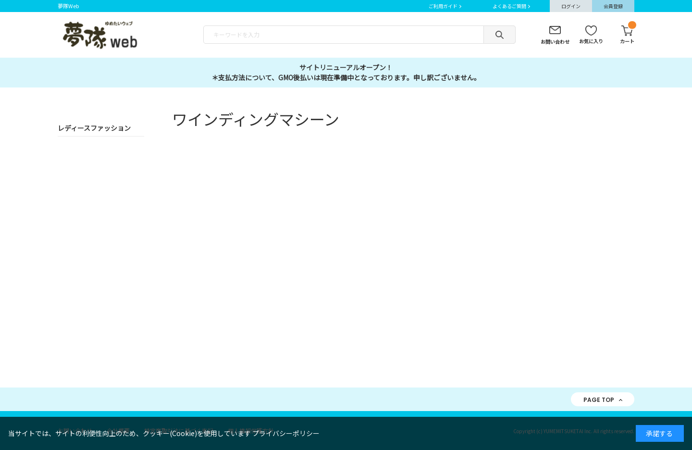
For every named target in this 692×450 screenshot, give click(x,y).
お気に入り (591, 41)
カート (627, 35)
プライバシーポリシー (286, 433)
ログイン (571, 6)
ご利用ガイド (443, 6)
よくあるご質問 (509, 6)
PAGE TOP (598, 400)
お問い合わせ (555, 41)
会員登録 (613, 6)
